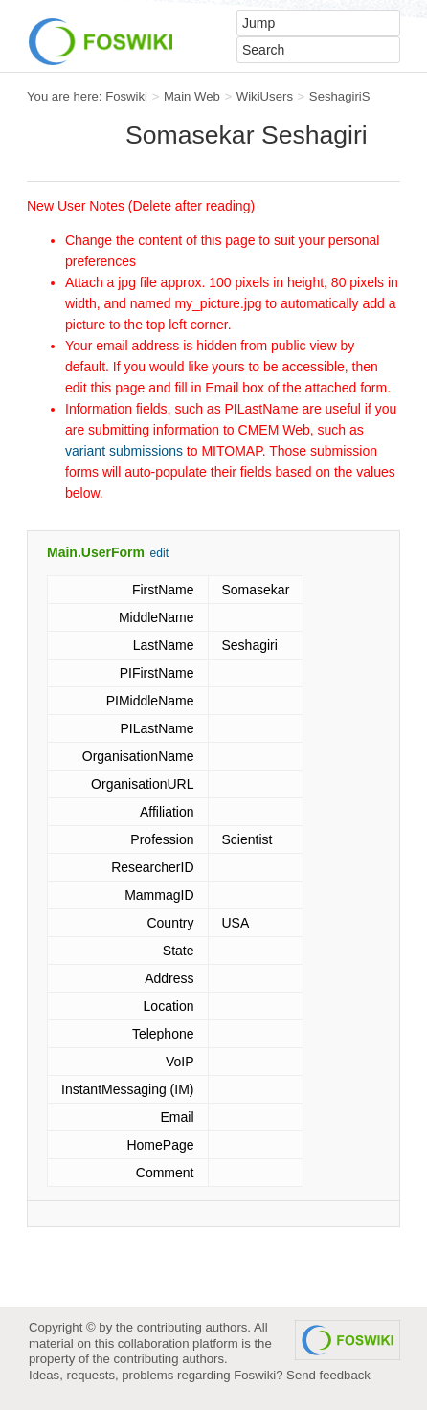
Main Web (192, 96)
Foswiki (126, 96)
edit (159, 553)
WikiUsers (264, 96)
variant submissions (124, 451)
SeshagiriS (340, 96)
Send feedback (328, 1375)
